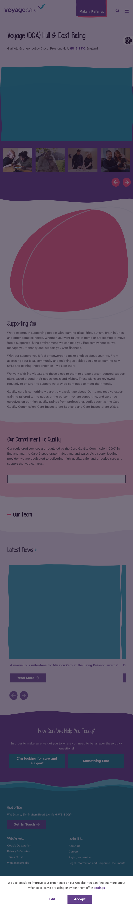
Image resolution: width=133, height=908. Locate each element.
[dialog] (66, 454)
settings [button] (99, 888)
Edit (52, 899)
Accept (80, 899)
